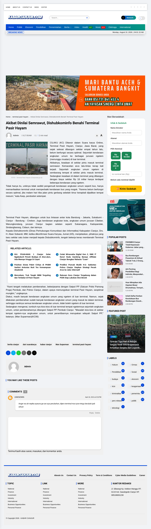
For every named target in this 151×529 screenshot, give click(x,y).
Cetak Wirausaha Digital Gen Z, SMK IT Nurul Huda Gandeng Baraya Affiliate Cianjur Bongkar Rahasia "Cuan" (78, 256)
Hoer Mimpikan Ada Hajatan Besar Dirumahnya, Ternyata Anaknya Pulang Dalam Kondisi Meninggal (135, 285)
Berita (66, 27)
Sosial (137, 371)
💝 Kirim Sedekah (126, 189)
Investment (12, 495)
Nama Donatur (117, 128)
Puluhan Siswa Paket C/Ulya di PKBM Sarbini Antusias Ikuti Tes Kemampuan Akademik (32, 267)
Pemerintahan (55, 27)
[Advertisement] (76, 56)
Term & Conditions (104, 475)
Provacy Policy (86, 475)
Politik (19, 27)
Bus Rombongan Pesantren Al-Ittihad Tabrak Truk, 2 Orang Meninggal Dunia (134, 258)
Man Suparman (61, 344)
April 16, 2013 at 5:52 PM (93, 397)
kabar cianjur (45, 344)
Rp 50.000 (127, 155)
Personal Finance (14, 508)
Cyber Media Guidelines (125, 475)
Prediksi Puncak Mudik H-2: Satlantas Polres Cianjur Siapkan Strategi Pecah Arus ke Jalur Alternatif (78, 267)
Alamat (114, 138)
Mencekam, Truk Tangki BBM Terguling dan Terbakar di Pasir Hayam (32, 276)
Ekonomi (29, 27)
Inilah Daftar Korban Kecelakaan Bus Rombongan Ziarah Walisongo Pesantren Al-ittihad (134, 298)
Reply (91, 413)
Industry (11, 498)
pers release (118, 400)
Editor (44, 7)
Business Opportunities (16, 504)
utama (113, 336)
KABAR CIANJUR (27, 518)
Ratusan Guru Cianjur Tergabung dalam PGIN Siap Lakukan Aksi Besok (78, 276)
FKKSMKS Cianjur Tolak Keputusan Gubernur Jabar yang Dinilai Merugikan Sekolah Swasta (134, 245)
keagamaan (137, 385)
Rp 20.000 (116, 155)
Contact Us (27, 7)
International (125, 27)
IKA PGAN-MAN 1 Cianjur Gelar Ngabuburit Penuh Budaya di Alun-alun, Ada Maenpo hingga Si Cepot (32, 256)
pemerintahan (137, 393)
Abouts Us (58, 475)
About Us (16, 7)
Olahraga (113, 27)
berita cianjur (13, 344)
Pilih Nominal (116, 149)
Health (87, 27)
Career (142, 475)
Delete (97, 413)
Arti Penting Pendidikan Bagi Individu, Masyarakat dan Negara (134, 272)
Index (36, 7)
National (11, 489)
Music (100, 27)
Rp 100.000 (116, 166)
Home (8, 7)
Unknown (19, 397)
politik (137, 400)
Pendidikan (41, 27)
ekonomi (137, 378)
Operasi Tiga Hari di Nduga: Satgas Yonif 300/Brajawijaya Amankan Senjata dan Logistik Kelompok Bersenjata (125, 344)
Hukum (118, 364)
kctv (118, 385)
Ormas (137, 364)
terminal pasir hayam (20, 117)
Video (76, 27)
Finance (11, 492)
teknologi (118, 407)
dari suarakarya (29, 344)
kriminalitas (118, 393)
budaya (118, 378)
